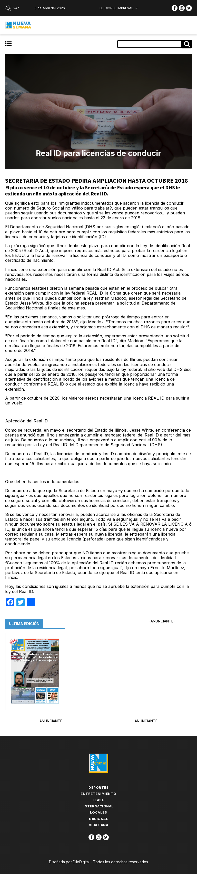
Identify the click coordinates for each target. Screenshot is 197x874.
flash (99, 800)
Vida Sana (99, 825)
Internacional (98, 806)
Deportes (98, 787)
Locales (98, 812)
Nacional (98, 819)
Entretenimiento (98, 794)
